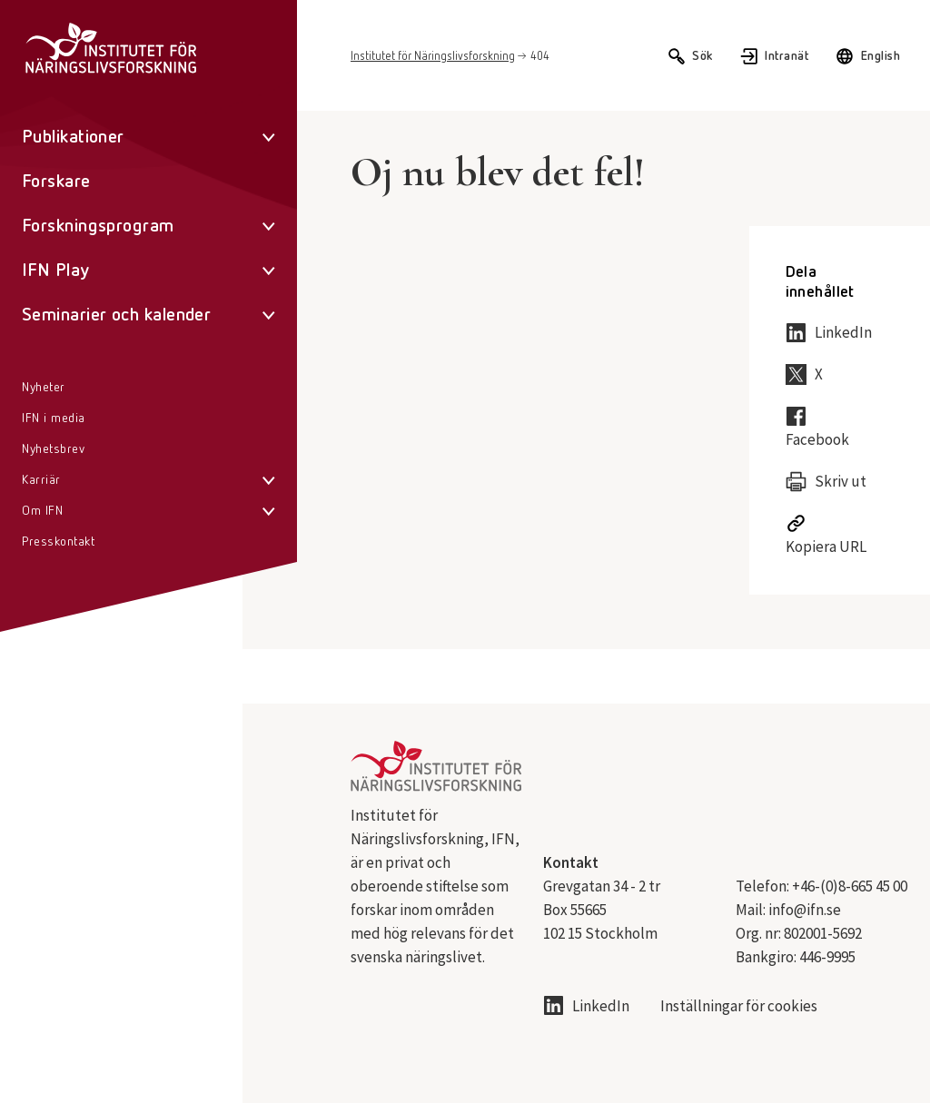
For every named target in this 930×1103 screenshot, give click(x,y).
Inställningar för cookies (738, 1006)
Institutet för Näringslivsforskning (433, 57)
